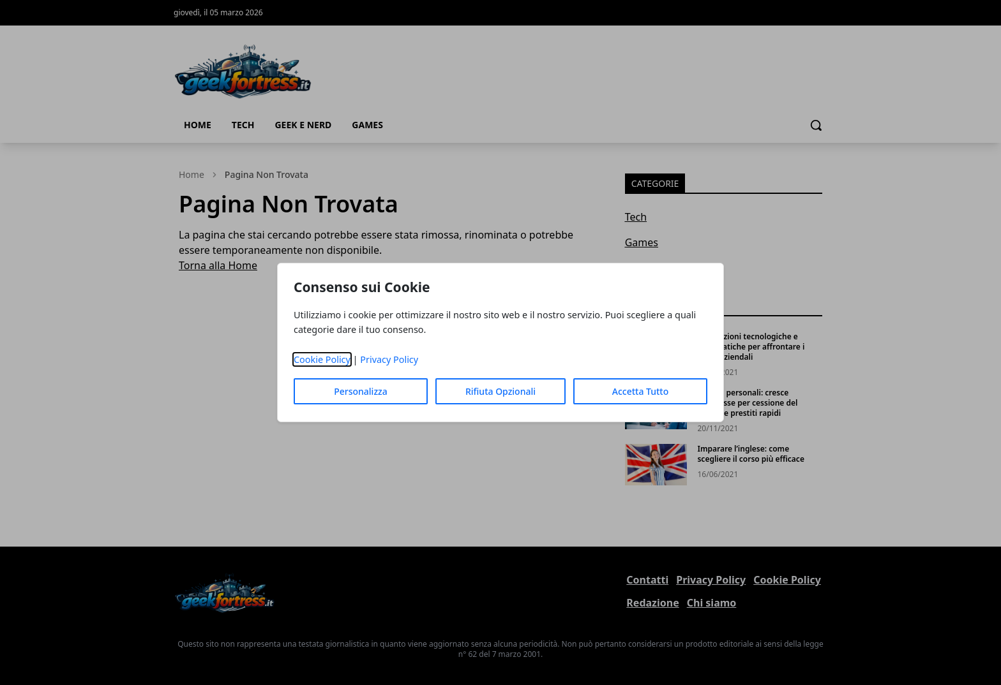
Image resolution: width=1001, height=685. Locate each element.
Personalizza (361, 391)
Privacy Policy (389, 359)
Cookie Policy (322, 359)
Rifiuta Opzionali (500, 391)
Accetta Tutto (640, 391)
